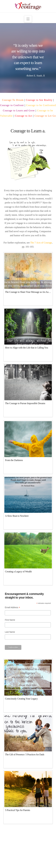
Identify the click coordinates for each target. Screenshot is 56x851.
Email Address (12, 608)
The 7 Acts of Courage (41, 242)
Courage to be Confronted (41, 105)
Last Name (10, 632)
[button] (28, 19)
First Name (10, 620)
